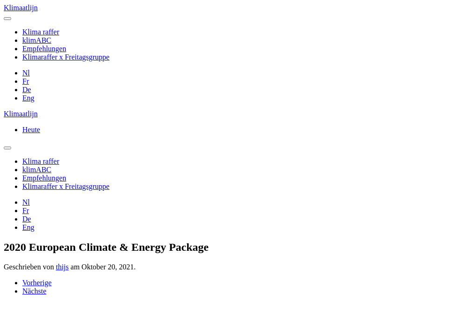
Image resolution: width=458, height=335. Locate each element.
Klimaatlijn (21, 8)
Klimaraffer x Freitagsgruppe (65, 57)
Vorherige (37, 283)
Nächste (34, 291)
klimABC (36, 40)
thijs (62, 267)
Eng (28, 98)
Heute (31, 130)
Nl (26, 73)
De (26, 90)
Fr (25, 81)
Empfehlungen (44, 49)
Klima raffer (40, 32)
